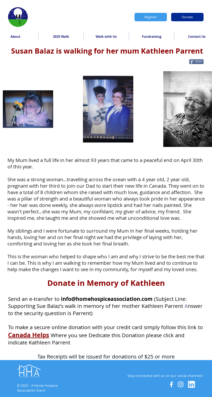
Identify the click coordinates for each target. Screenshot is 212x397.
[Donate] (187, 17)
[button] (61, 36)
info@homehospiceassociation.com (107, 298)
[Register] (150, 17)
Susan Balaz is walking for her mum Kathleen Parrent (107, 51)
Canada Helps (28, 335)
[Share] (196, 61)
